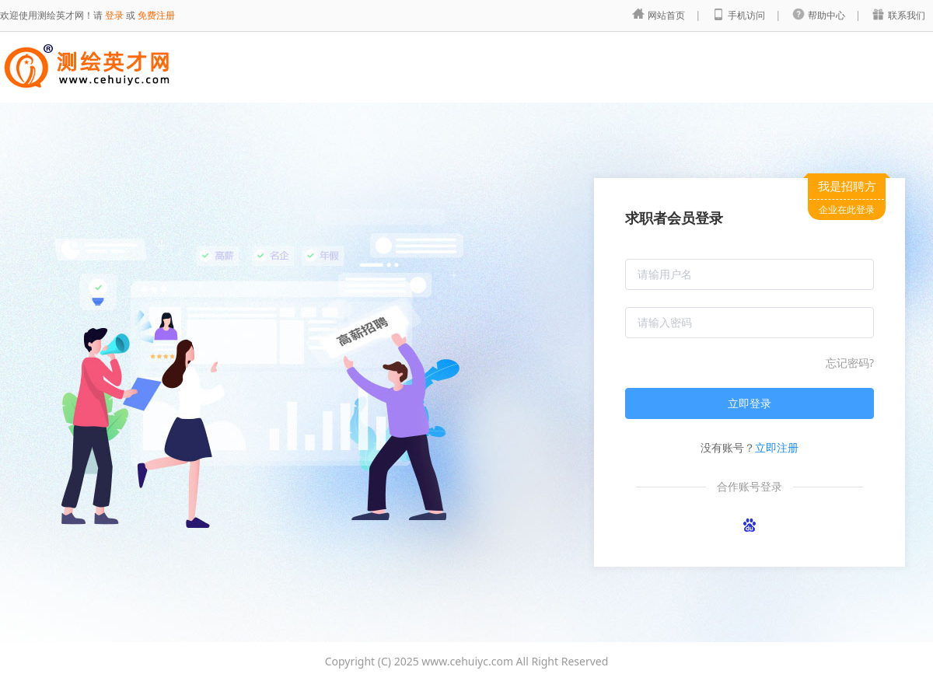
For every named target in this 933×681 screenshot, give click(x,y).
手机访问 (747, 15)
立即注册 (776, 447)
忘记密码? (850, 362)
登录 (114, 15)
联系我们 (906, 15)
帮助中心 (827, 15)
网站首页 (667, 15)
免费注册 (156, 15)
